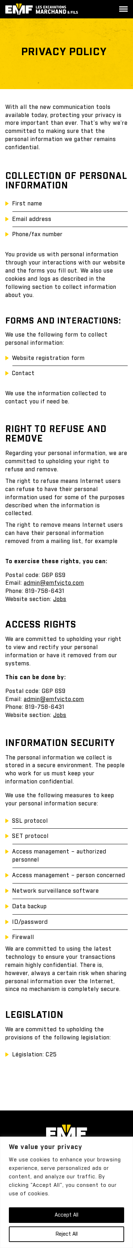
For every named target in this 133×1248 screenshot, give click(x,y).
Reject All (67, 1234)
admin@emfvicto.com (54, 583)
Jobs (59, 715)
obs (61, 599)
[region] (66, 1192)
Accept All (66, 1215)
